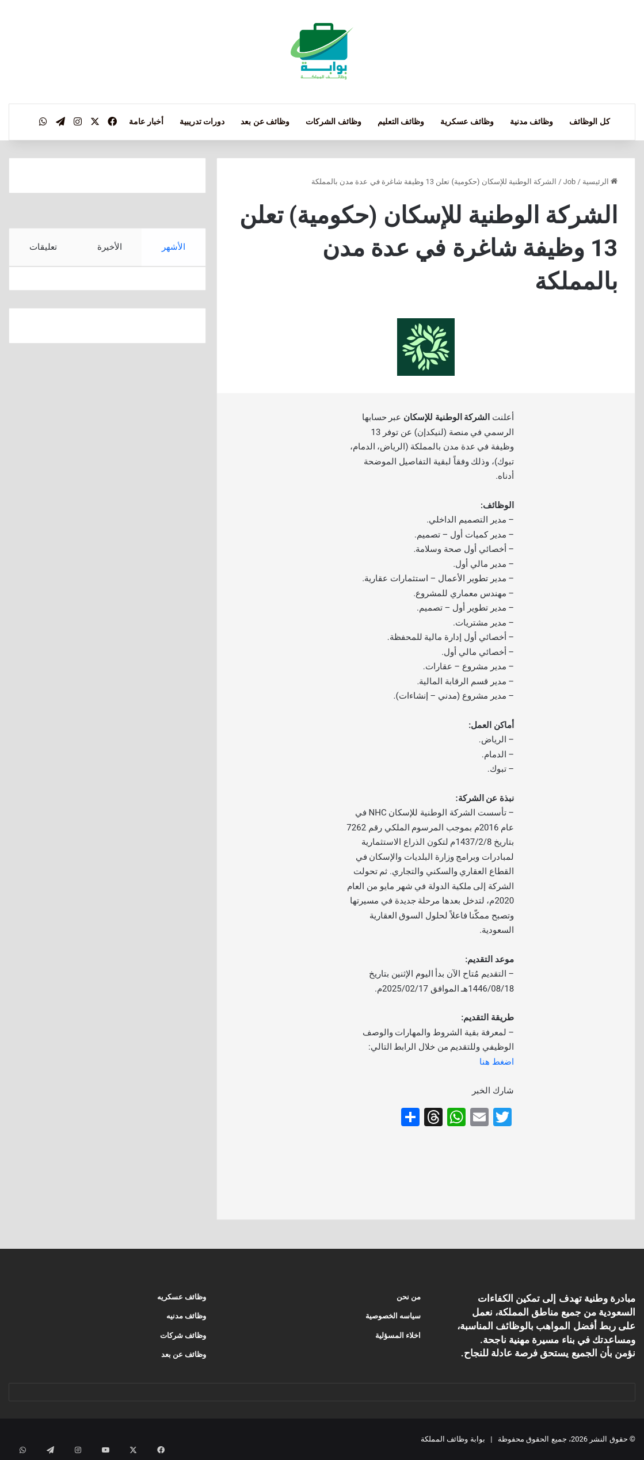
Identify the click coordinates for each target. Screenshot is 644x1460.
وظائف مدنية (531, 121)
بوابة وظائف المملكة (453, 1439)
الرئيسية (600, 181)
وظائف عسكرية (466, 121)
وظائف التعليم (401, 121)
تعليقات (42, 247)
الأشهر (173, 247)
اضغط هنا (496, 1062)
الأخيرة (109, 247)
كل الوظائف (589, 121)
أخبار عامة (146, 121)
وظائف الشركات (333, 121)
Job (569, 181)
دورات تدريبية (202, 121)
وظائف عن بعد (265, 121)
